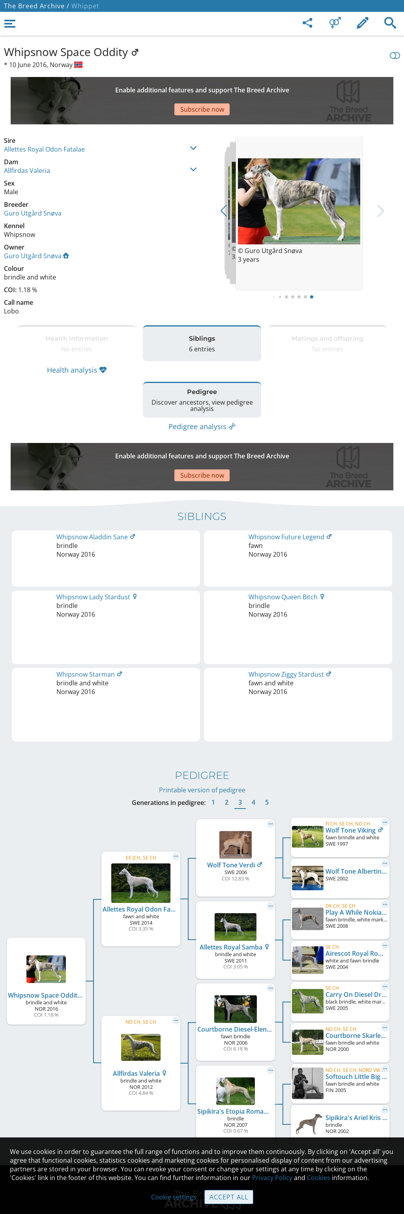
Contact (202, 1081)
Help (202, 1097)
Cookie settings (173, 1197)
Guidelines (202, 1114)
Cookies (202, 1130)
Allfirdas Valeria (27, 143)
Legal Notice (202, 1064)
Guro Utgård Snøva (33, 185)
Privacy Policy (272, 1177)
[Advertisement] (195, 87)
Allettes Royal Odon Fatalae (44, 121)
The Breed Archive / (36, 6)
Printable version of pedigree (202, 613)
